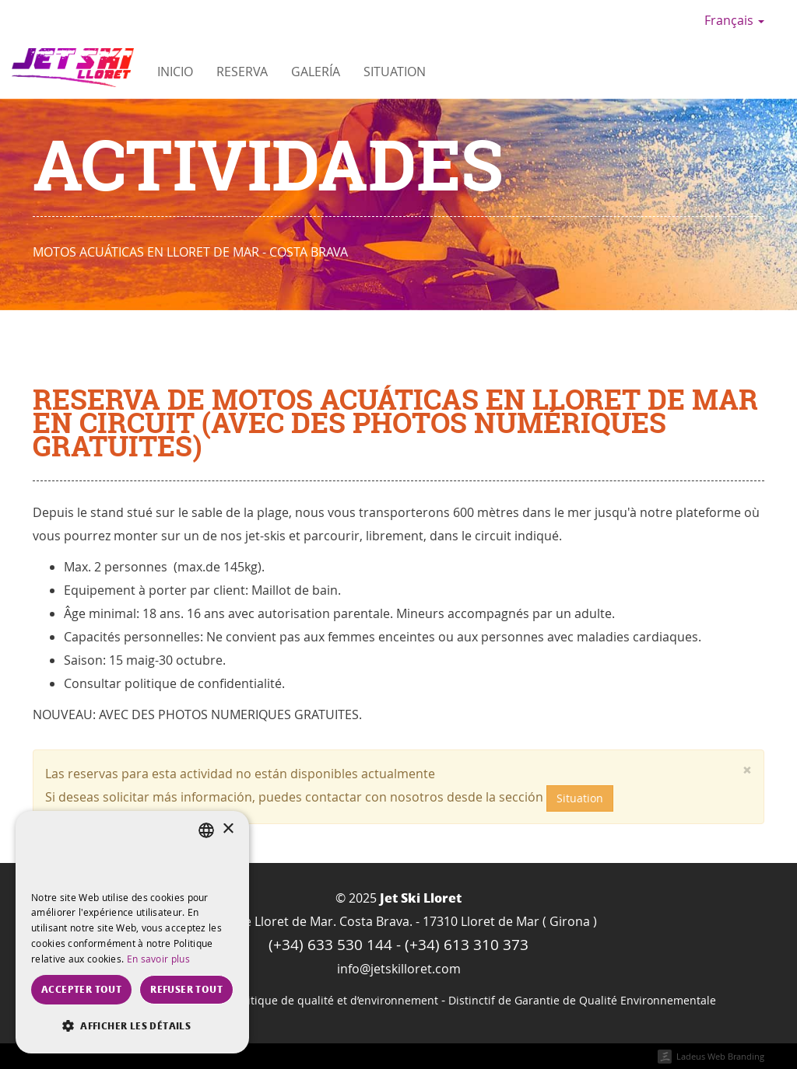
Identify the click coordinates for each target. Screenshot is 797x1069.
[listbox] (206, 830)
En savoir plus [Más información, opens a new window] (158, 958)
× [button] (227, 829)
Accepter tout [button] (81, 989)
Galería (315, 71)
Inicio (175, 71)
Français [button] (734, 20)
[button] (132, 1026)
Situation (394, 71)
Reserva (242, 71)
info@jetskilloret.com (399, 968)
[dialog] (132, 932)
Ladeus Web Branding (720, 1056)
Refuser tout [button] (186, 989)
